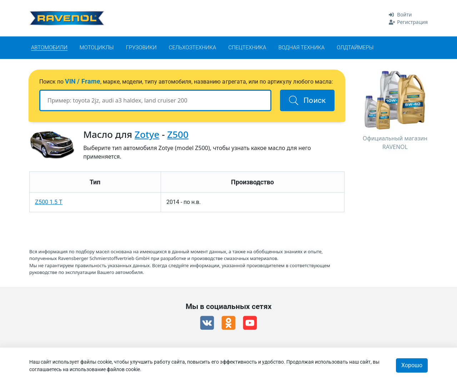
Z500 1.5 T (48, 202)
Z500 (178, 134)
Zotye (147, 134)
